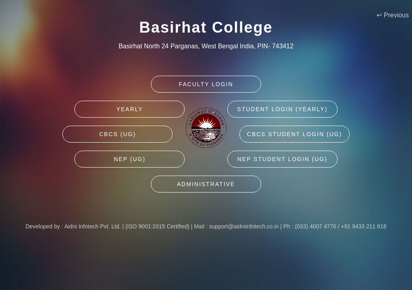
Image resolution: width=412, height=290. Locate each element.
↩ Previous (393, 15)
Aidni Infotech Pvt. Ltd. (92, 226)
